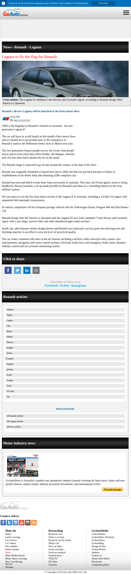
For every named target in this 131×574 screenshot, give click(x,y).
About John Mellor (101, 558)
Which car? (53, 543)
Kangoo (9, 347)
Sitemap (9, 567)
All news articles (13, 427)
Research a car (55, 534)
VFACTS (52, 558)
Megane (9, 364)
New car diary (55, 546)
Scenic (9, 375)
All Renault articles (14, 416)
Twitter (65, 285)
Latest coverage (12, 537)
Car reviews (11, 540)
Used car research (57, 552)
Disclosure (97, 561)
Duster (9, 331)
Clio (8, 326)
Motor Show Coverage (16, 558)
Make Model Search (15, 555)
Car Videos (10, 543)
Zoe (8, 396)
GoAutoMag (98, 543)
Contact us (97, 555)
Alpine (9, 315)
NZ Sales (52, 561)
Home (8, 534)
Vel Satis (10, 391)
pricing (9, 369)
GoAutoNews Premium (103, 537)
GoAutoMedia (98, 534)
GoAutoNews (98, 540)
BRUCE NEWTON (22, 120)
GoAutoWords (98, 549)
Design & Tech (99, 546)
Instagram (78, 285)
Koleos (9, 353)
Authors (95, 552)
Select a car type (56, 537)
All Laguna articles (14, 421)
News (8, 552)
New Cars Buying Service (13, 562)
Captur (9, 320)
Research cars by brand (59, 540)
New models (11, 546)
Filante (9, 337)
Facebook (51, 285)
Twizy (9, 386)
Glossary (52, 564)
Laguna (10, 358)
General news (55, 555)
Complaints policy (100, 564)
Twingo (9, 380)
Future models (12, 549)
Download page (112, 489)
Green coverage (55, 549)
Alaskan (10, 309)
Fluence (9, 342)
